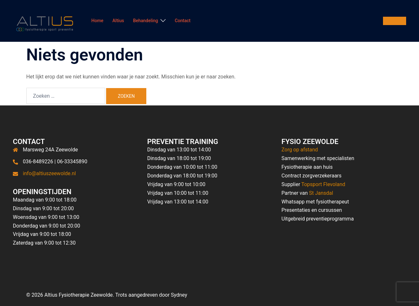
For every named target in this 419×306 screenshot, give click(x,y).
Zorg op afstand (299, 150)
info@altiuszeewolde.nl (49, 173)
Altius (118, 20)
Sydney (179, 295)
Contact (182, 20)
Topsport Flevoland (323, 184)
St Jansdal (321, 193)
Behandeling (145, 20)
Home (97, 20)
